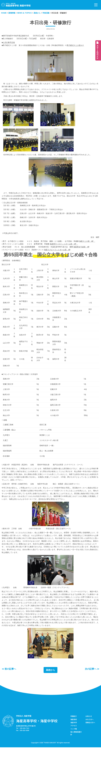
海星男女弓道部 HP (86, 253)
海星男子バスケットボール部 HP (68, 250)
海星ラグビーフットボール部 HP (61, 256)
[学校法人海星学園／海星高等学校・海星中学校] (16, 5)
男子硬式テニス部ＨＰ (80, 46)
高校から (50, 688)
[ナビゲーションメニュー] (95, 4)
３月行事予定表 (9, 43)
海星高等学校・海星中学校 (37, 738)
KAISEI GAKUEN (50, 761)
